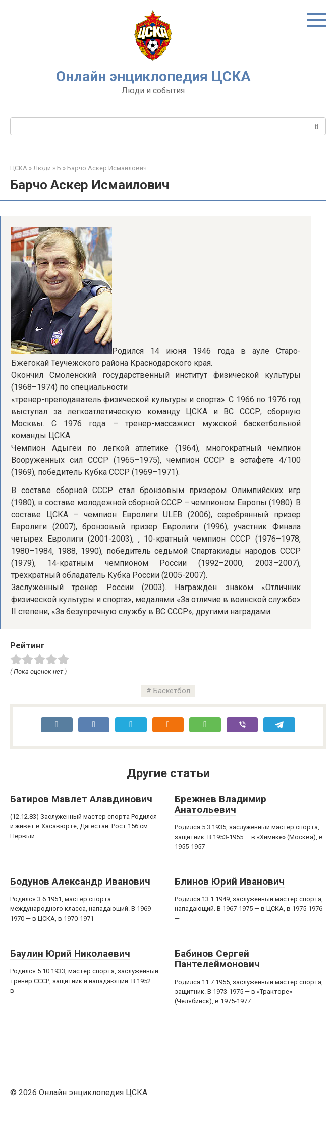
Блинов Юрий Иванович (230, 881)
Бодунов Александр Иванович (80, 881)
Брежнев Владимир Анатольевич (220, 804)
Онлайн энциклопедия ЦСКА (153, 76)
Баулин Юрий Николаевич (70, 953)
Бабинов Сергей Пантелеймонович (217, 959)
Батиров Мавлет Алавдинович (81, 799)
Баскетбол (171, 691)
